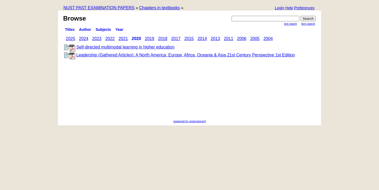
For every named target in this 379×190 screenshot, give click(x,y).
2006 (242, 38)
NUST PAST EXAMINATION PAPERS (98, 8)
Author (85, 29)
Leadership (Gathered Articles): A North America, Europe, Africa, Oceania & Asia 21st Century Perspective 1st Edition (185, 55)
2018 (162, 38)
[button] (304, 8)
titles (69, 29)
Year (119, 29)
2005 (255, 38)
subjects (103, 29)
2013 (215, 38)
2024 (83, 38)
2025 (70, 38)
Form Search (308, 23)
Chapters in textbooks (159, 8)
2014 (202, 38)
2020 (136, 38)
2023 (97, 38)
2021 (123, 38)
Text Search (290, 23)
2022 (110, 38)
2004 (268, 38)
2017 (176, 38)
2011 (228, 38)
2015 (189, 38)
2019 (149, 38)
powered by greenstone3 (189, 121)
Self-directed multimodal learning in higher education (125, 47)
